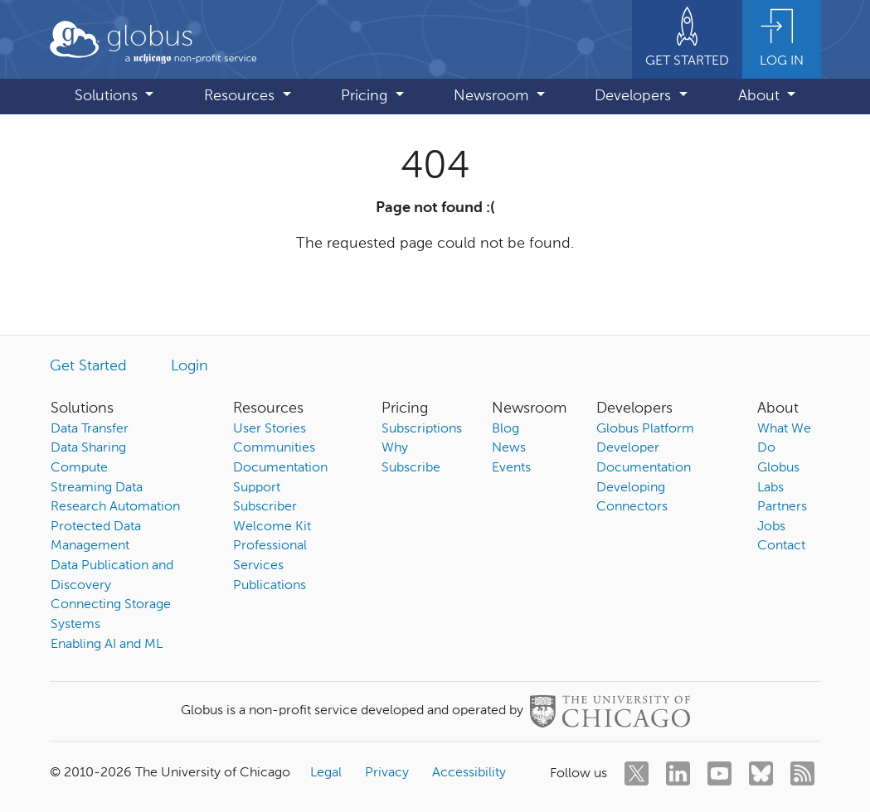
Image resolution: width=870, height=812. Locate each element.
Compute (79, 468)
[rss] (802, 773)
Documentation (280, 468)
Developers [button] (635, 96)
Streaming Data (97, 488)
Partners (782, 507)
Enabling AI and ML (107, 644)
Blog (505, 429)
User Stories (269, 429)
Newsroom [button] (493, 96)
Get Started (88, 366)
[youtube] (719, 773)
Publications (269, 585)
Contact (781, 546)
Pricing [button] (366, 96)
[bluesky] (761, 773)
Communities (274, 448)
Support (256, 488)
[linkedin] (678, 773)
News (509, 448)
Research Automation (115, 507)
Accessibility (469, 773)
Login (189, 366)
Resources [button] (241, 96)
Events (511, 468)
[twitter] (636, 773)
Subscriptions (422, 429)
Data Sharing (88, 448)
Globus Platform (645, 429)
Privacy (387, 773)
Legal (326, 773)
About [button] (761, 96)
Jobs (771, 527)
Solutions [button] (108, 96)
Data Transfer (90, 429)
